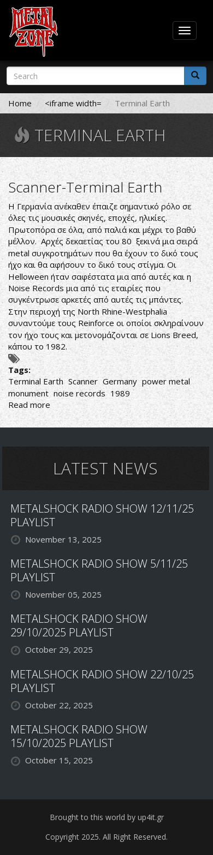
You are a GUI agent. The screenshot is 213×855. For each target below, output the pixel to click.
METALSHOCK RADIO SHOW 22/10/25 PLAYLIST (102, 681)
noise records (79, 393)
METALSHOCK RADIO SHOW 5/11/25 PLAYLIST (99, 570)
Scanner (83, 381)
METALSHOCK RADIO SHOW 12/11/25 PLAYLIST (102, 515)
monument (28, 393)
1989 (120, 393)
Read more (29, 404)
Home (20, 103)
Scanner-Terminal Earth (85, 187)
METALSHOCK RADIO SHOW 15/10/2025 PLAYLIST (78, 736)
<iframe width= (73, 103)
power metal (166, 381)
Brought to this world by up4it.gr (107, 817)
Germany (120, 381)
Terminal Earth (35, 381)
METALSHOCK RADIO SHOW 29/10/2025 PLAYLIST (78, 625)
